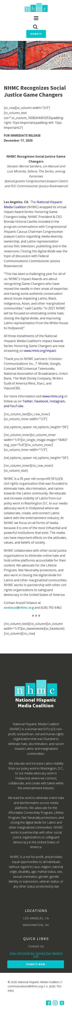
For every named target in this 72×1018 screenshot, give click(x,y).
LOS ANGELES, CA (36, 918)
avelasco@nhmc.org (19, 607)
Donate (36, 34)
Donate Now (35, 964)
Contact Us (36, 946)
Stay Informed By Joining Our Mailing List (36, 955)
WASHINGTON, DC (36, 924)
